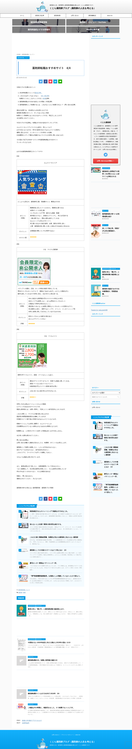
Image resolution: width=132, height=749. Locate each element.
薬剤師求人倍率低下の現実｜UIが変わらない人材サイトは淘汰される (110, 169)
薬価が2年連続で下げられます (32, 716)
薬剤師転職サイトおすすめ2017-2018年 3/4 (43, 689)
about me (109, 15)
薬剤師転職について (24, 586)
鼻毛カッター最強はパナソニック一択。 (44, 559)
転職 (24, 588)
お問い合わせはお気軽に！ (105, 157)
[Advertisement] (50, 40)
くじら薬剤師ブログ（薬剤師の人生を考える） (73, 8)
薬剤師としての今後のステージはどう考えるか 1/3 (48, 546)
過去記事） (38, 88)
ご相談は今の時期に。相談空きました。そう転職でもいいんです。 (51, 703)
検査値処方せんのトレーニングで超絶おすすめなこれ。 (49, 507)
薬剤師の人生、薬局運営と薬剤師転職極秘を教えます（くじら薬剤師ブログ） (70, 741)
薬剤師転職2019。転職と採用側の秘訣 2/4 (42, 656)
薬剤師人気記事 (39, 15)
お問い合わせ (75, 15)
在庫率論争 (25, 719)
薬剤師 (20, 588)
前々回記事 (45, 92)
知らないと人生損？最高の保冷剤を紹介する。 (46, 520)
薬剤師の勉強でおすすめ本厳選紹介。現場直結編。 (110, 287)
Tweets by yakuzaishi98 (99, 306)
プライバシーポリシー (67, 730)
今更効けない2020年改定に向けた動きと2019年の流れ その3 (49, 638)
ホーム (22, 15)
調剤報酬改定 (92, 15)
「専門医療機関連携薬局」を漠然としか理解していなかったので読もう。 (55, 572)
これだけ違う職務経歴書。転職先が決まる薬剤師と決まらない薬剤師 (54, 533)
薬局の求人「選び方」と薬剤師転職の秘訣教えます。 (46, 605)
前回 (44, 94)
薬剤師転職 (57, 15)
